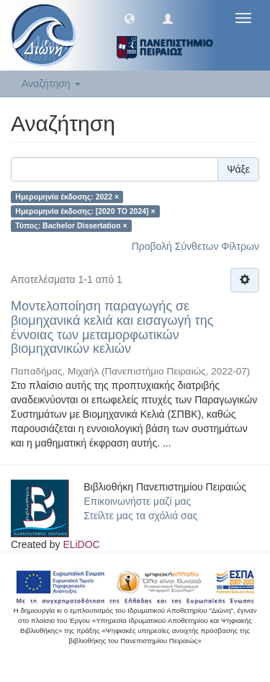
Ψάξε (238, 169)
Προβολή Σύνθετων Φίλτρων (195, 246)
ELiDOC (81, 544)
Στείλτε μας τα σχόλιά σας (140, 515)
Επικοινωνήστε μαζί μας (137, 501)
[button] (130, 18)
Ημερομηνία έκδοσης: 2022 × (67, 196)
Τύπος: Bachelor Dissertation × (71, 225)
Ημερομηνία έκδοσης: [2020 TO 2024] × (85, 211)
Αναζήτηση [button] (51, 83)
